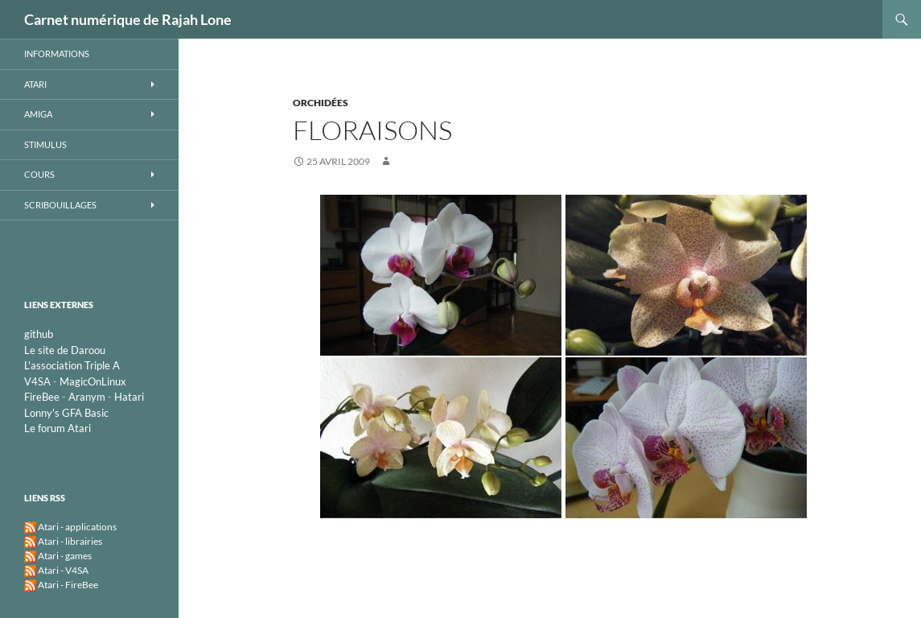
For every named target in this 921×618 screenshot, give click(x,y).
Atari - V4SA (63, 570)
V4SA (37, 381)
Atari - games (65, 556)
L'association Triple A (72, 365)
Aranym (86, 396)
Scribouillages (60, 205)
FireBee (42, 396)
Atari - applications (77, 527)
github (38, 334)
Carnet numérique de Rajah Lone (128, 19)
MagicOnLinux (93, 381)
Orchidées (320, 103)
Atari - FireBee (68, 585)
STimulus (45, 144)
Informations (56, 53)
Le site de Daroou (64, 350)
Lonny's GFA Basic (66, 412)
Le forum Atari (57, 428)
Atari (35, 84)
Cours (39, 174)
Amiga (38, 114)
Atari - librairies (70, 541)
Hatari (129, 396)
